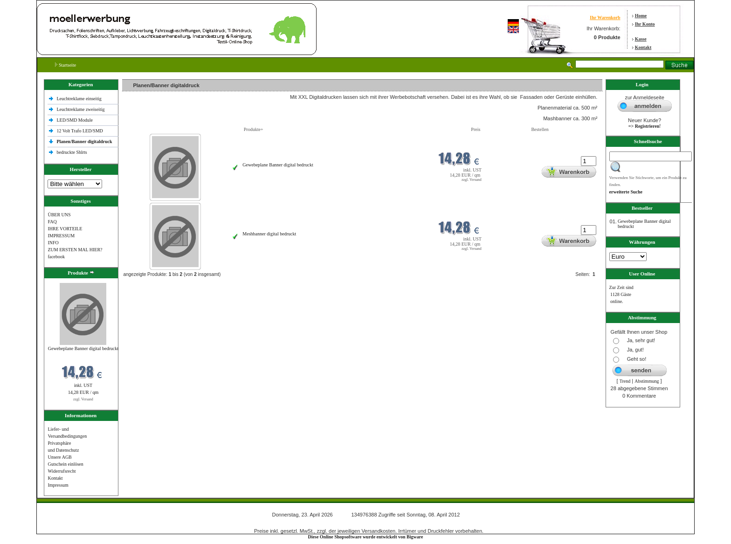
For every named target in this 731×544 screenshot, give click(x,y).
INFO (53, 242)
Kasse (641, 38)
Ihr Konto (645, 24)
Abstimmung (646, 381)
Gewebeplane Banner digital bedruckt (83, 348)
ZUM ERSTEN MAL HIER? (75, 249)
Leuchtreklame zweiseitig (81, 109)
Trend (625, 381)
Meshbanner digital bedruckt (269, 233)
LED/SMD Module (74, 120)
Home (641, 15)
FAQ (52, 221)
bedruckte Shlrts (71, 152)
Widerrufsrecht (62, 471)
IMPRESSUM (61, 235)
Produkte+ (253, 129)
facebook (56, 256)
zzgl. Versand (83, 399)
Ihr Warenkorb (605, 17)
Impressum (58, 485)
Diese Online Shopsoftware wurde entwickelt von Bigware (365, 536)
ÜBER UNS (59, 214)
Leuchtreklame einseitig (79, 98)
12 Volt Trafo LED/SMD (79, 130)
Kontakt (643, 47)
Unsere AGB (59, 457)
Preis (475, 129)
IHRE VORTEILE (65, 228)
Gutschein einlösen (65, 464)
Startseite (65, 65)
